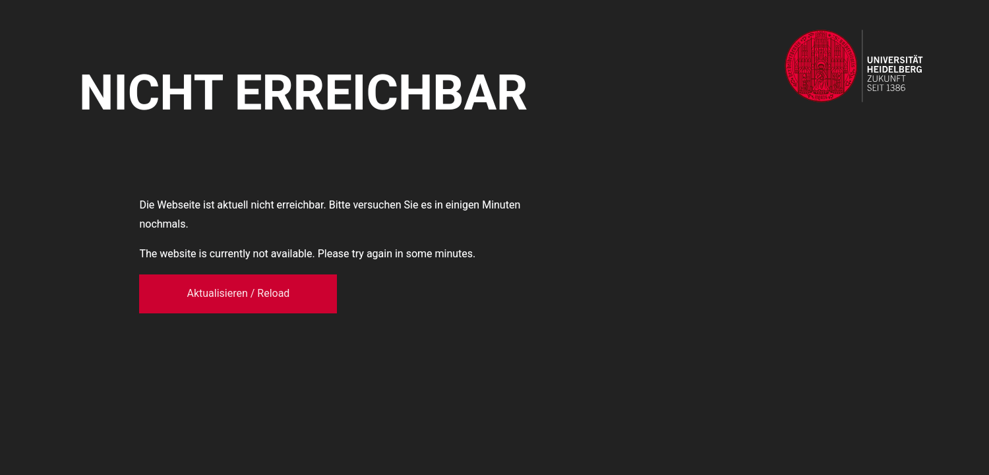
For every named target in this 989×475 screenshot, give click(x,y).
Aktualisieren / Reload (238, 293)
